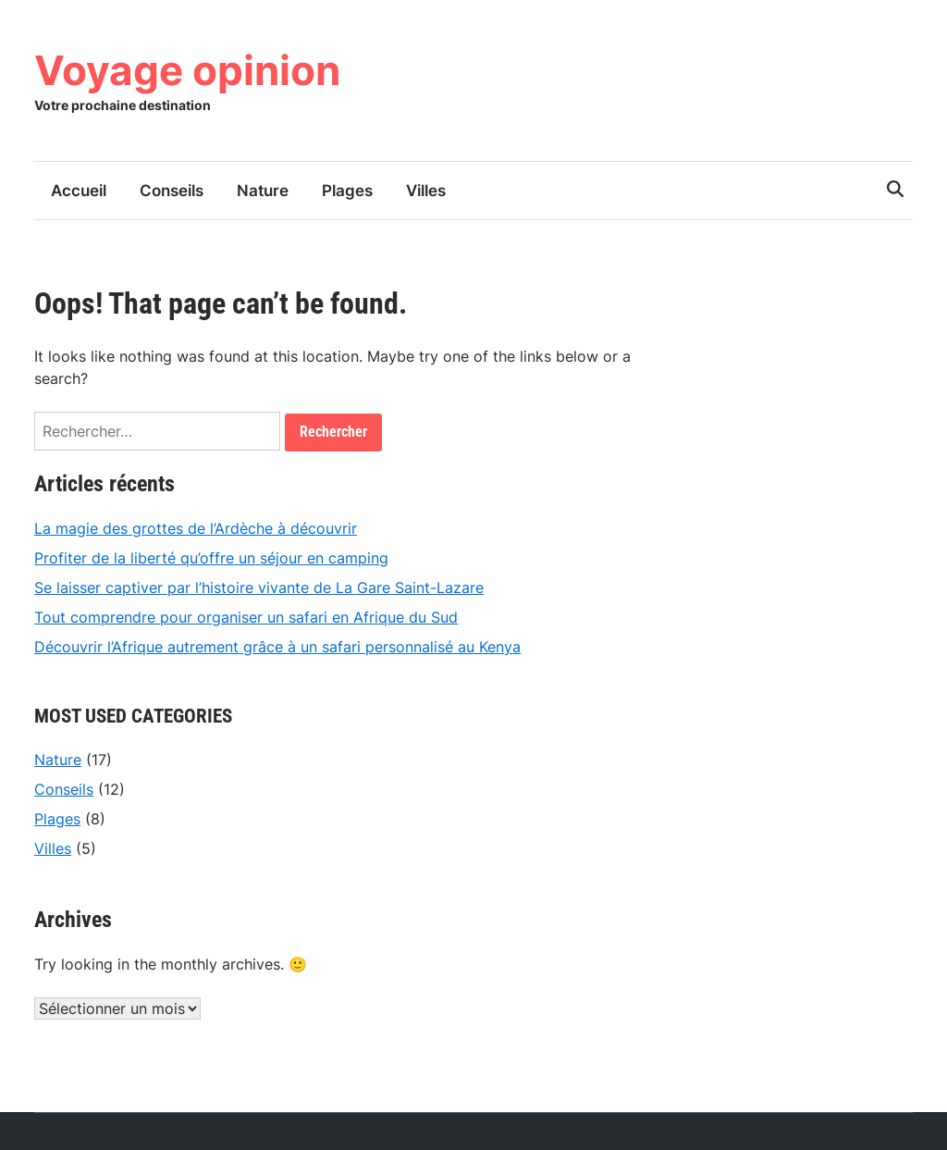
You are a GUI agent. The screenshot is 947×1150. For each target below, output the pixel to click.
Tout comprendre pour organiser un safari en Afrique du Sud (246, 617)
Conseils (171, 190)
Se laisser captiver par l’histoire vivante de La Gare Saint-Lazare (259, 587)
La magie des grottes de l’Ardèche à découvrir (195, 528)
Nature (263, 190)
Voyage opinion (187, 70)
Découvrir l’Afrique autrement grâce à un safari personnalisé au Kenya (277, 646)
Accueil (78, 190)
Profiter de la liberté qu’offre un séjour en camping (211, 558)
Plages (347, 190)
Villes (426, 190)
